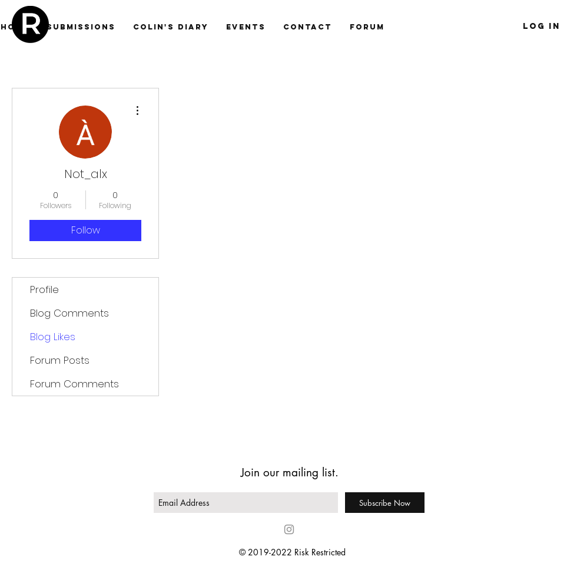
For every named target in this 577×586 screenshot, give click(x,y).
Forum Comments (74, 384)
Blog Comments (69, 313)
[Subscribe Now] (385, 502)
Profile (44, 289)
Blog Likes (52, 337)
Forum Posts (59, 360)
